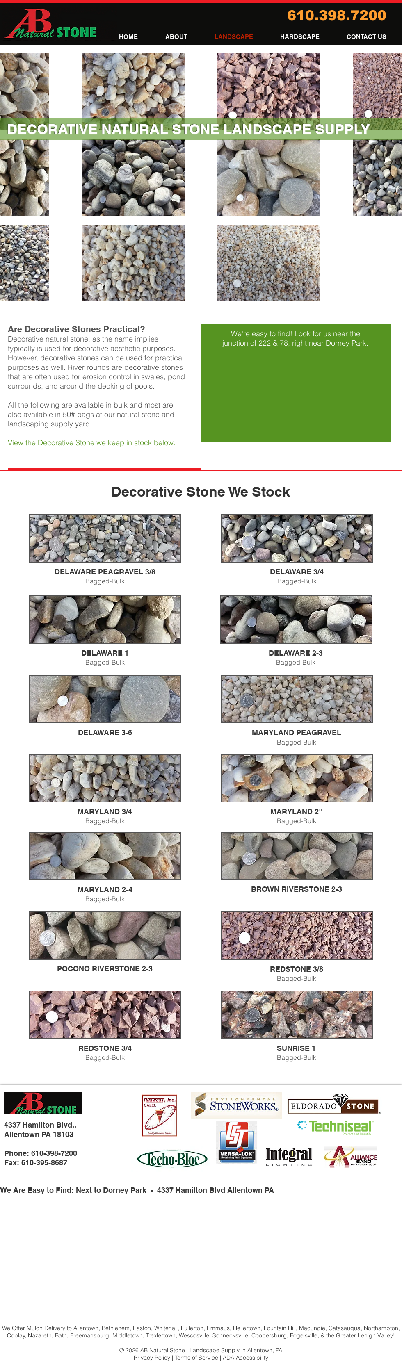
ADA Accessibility (245, 1357)
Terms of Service (196, 1357)
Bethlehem (116, 1328)
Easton (142, 1328)
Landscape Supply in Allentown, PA (236, 1350)
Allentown (85, 1328)
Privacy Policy (152, 1357)
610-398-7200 (54, 1153)
